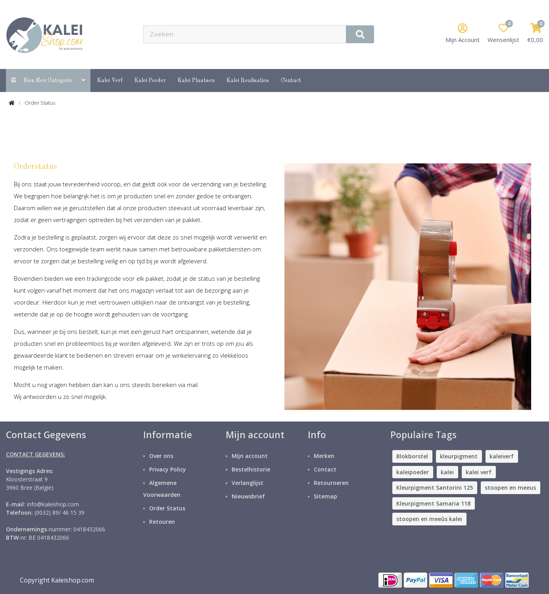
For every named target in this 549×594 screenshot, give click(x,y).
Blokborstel (412, 456)
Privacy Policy (167, 469)
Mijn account (250, 456)
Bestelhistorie (251, 469)
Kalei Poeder (150, 80)
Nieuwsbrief (248, 496)
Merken (324, 456)
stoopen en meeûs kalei (429, 519)
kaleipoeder (412, 472)
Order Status (40, 102)
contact (291, 80)
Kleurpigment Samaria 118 (433, 503)
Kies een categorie (48, 80)
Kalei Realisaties (248, 80)
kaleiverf (501, 456)
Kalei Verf (110, 80)
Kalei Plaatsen (196, 80)
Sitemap (325, 496)
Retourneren (331, 483)
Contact (325, 469)
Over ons (161, 456)
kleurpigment (459, 456)
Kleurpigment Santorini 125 (434, 487)
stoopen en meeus (510, 487)
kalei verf (478, 472)
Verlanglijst (247, 483)
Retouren (162, 521)
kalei (447, 472)
